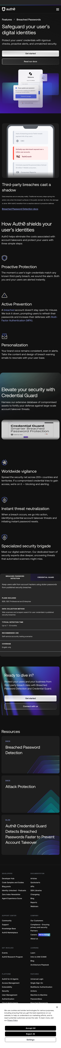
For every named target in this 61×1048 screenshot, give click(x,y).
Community (7, 921)
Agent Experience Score (12, 898)
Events (5, 953)
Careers (40, 934)
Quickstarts (35, 882)
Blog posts (6, 886)
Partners (34, 931)
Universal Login (37, 979)
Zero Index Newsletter (11, 894)
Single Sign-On (37, 983)
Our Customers (37, 921)
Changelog (35, 894)
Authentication (8, 999)
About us (34, 939)
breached (9, 310)
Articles (34, 879)
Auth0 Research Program (12, 957)
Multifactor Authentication (41, 987)
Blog (32, 898)
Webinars (34, 906)
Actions (34, 991)
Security (5, 991)
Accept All (30, 1028)
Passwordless (36, 999)
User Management (9, 995)
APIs (32, 886)
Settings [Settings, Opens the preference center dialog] (30, 1040)
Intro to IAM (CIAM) (39, 957)
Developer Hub (8, 879)
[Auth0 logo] (29, 9)
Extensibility (7, 987)
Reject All (30, 1034)
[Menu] (57, 9)
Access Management (10, 983)
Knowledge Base (9, 929)
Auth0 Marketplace (10, 933)
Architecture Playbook (40, 965)
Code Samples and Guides (13, 882)
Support (5, 925)
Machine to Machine (39, 995)
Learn (33, 953)
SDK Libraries (36, 890)
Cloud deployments (10, 1003)
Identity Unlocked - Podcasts (14, 890)
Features (7, 19)
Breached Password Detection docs (20, 209)
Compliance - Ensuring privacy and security (40, 926)
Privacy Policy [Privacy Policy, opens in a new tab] (12, 1020)
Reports (34, 902)
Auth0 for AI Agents (10, 979)
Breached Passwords (39, 1003)
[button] (30, 54)
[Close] (57, 1007)
